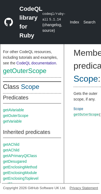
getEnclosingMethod (20, 167)
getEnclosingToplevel (21, 178)
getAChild (11, 144)
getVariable (12, 121)
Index (74, 22)
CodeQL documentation (36, 63)
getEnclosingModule (20, 173)
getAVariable (13, 110)
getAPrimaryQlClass (20, 156)
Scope (30, 86)
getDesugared (15, 161)
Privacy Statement (83, 188)
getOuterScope (24, 70)
